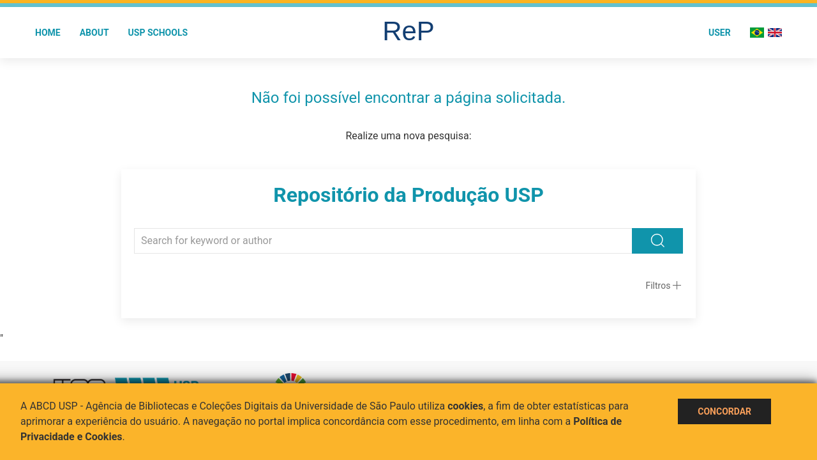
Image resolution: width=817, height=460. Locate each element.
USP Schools (158, 32)
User (719, 32)
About (94, 32)
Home (48, 32)
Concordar (724, 411)
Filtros (657, 285)
